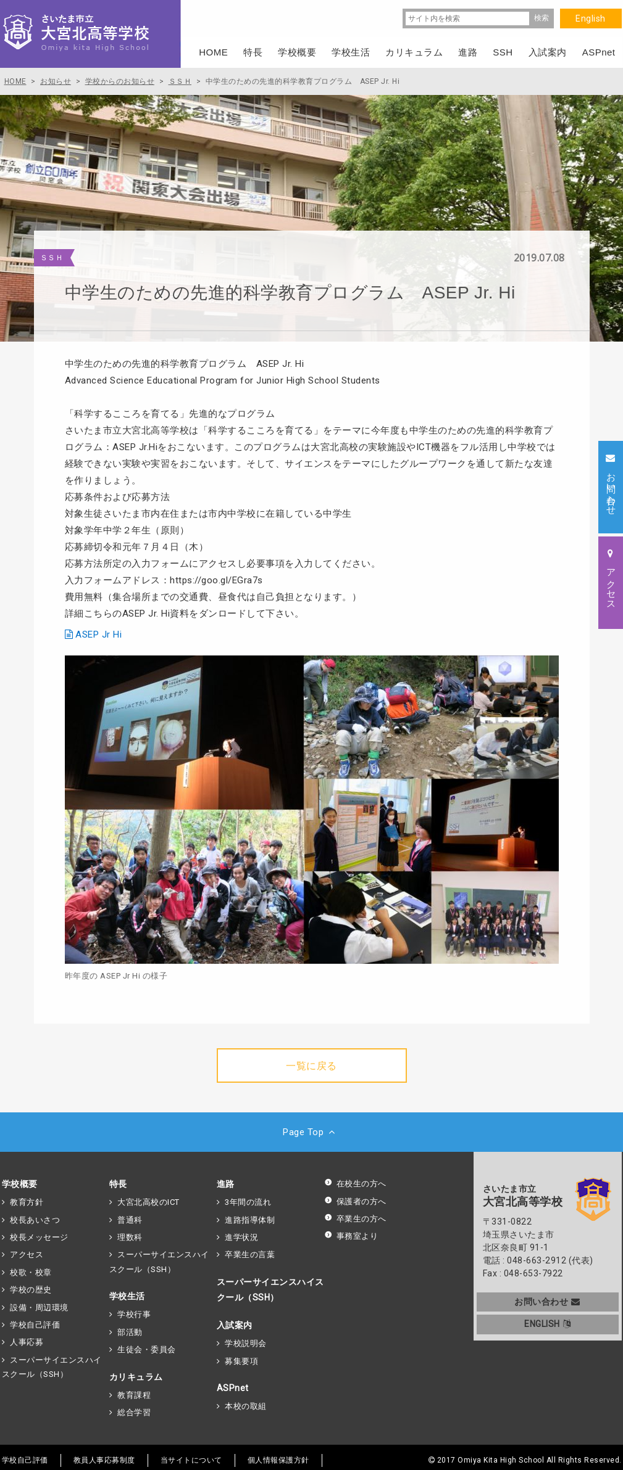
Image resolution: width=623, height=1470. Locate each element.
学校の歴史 (31, 1289)
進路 (226, 1184)
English (590, 18)
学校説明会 (246, 1343)
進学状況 (241, 1237)
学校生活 (127, 1296)
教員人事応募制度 (104, 1460)
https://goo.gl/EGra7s (216, 580)
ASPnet (233, 1388)
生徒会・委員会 (146, 1349)
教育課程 (134, 1395)
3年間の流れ (248, 1202)
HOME (213, 52)
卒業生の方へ (355, 1218)
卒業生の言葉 (250, 1254)
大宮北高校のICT (148, 1202)
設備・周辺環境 (39, 1307)
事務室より (351, 1236)
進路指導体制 (250, 1220)
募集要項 (241, 1361)
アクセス (26, 1254)
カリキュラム (136, 1377)
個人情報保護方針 (278, 1460)
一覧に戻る (311, 1066)
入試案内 (235, 1325)
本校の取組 (246, 1406)
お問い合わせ (547, 1302)
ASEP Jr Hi (98, 634)
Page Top (311, 1132)
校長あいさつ (35, 1220)
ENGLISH (547, 1324)
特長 (118, 1184)
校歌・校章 (31, 1272)
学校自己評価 (35, 1324)
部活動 (130, 1332)
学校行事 (134, 1314)
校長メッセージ (39, 1237)
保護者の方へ (355, 1201)
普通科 (130, 1220)
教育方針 (26, 1202)
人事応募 (26, 1342)
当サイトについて (191, 1460)
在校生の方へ (355, 1183)
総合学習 (134, 1412)
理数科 (130, 1237)
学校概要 (20, 1184)
